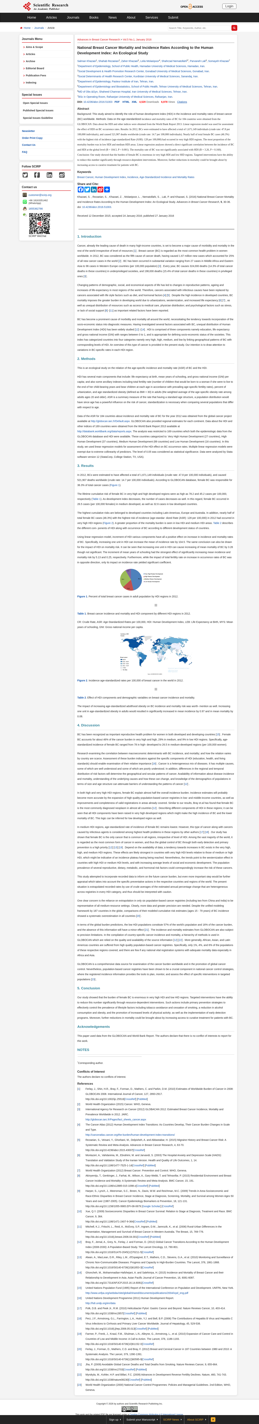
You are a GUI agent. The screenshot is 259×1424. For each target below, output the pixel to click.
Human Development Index (110, 177)
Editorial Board (35, 68)
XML (134, 101)
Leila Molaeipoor (149, 61)
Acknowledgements (93, 1027)
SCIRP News (171, 1419)
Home (31, 17)
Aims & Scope (34, 47)
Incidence (132, 177)
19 (120, 847)
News (113, 17)
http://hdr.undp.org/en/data (101, 1303)
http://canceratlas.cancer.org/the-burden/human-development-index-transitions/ (130, 1134)
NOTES (83, 1050)
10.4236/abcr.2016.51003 (97, 101)
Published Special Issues (38, 110)
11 (111, 310)
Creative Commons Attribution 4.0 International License (156, 1414)
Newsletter (28, 131)
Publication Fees (36, 75)
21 (146, 929)
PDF (117, 101)
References (85, 1083)
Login (229, 6)
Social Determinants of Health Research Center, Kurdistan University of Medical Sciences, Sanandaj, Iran (138, 76)
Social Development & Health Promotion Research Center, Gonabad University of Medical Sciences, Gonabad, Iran (143, 71)
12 (137, 329)
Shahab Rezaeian (108, 61)
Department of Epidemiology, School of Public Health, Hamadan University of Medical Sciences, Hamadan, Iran (141, 66)
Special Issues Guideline (38, 117)
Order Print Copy (32, 137)
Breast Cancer (85, 177)
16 (154, 763)
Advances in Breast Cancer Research (98, 39)
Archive (30, 61)
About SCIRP (195, 1419)
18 (206, 832)
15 (217, 734)
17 (201, 832)
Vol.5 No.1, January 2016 (137, 39)
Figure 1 (115, 485)
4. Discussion (88, 725)
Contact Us (29, 144)
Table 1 (96, 499)
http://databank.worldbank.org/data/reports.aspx (104, 431)
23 (93, 979)
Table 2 (217, 523)
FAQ (24, 152)
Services (151, 17)
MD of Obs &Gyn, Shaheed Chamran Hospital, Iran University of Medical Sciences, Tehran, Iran (132, 91)
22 (180, 940)
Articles (51, 17)
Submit (173, 17)
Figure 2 (108, 523)
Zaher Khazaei (129, 61)
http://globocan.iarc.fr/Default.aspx (110, 421)
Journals (73, 17)
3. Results (85, 466)
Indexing (31, 82)
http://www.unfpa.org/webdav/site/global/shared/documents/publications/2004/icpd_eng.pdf (137, 1293)
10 (79, 1211)
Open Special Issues (35, 103)
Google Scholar (151, 1206)
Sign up (113, 1419)
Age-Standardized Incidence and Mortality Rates (166, 177)
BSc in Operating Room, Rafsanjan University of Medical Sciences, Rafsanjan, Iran (125, 96)
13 (115, 847)
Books (94, 17)
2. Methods (86, 359)
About (131, 17)
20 (138, 915)
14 (142, 329)
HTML (126, 101)
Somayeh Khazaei (218, 61)
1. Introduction (89, 236)
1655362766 (36, 208)
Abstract (83, 108)
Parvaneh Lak (198, 61)
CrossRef (130, 1099)
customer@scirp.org (40, 195)
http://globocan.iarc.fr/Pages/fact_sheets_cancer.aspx (116, 1119)
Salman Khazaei (86, 61)
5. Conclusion (88, 988)
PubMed (142, 1099)
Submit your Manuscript (140, 1419)
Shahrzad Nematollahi (174, 61)
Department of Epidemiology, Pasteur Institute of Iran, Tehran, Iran (115, 81)
